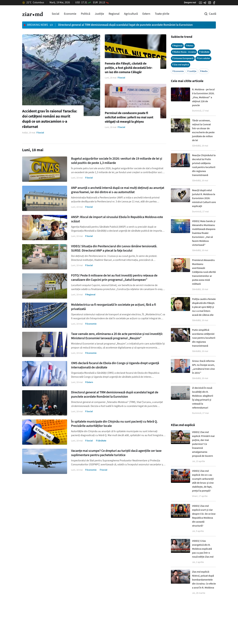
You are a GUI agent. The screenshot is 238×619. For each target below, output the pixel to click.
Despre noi (190, 2)
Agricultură (131, 14)
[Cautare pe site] (208, 14)
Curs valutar (203, 58)
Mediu (204, 71)
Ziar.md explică (180, 64)
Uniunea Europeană (182, 58)
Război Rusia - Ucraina (184, 52)
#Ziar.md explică (183, 425)
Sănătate (204, 52)
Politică (85, 14)
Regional (114, 14)
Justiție (99, 14)
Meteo (189, 45)
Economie (70, 14)
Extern (146, 14)
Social (55, 14)
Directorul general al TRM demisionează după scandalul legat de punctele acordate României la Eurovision (125, 25)
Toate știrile (162, 14)
